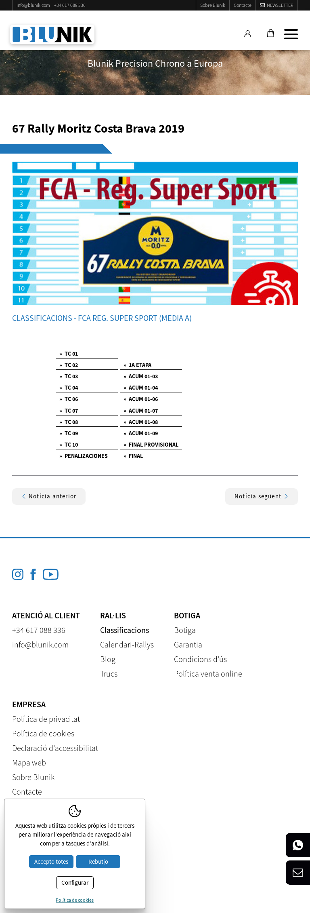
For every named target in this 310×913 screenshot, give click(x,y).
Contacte (242, 5)
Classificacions (124, 630)
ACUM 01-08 (141, 422)
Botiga (185, 630)
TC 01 (68, 353)
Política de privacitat (46, 719)
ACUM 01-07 (141, 410)
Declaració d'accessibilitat (55, 748)
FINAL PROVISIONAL (151, 444)
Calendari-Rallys (127, 644)
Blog (107, 659)
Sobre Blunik (212, 5)
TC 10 (68, 444)
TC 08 (68, 422)
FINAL (133, 456)
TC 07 (68, 410)
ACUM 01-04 (141, 387)
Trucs (108, 673)
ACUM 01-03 (141, 376)
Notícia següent (262, 496)
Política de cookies (43, 733)
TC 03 (68, 376)
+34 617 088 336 (70, 5)
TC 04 (68, 387)
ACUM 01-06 (141, 399)
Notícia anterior (48, 496)
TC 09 (68, 433)
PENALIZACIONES (83, 456)
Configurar (74, 882)
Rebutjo (98, 861)
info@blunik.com (33, 5)
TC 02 (68, 365)
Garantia (188, 644)
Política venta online (208, 673)
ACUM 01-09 (141, 433)
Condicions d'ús (200, 659)
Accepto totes (51, 861)
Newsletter (280, 5)
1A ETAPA (137, 365)
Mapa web (29, 762)
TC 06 (68, 399)
